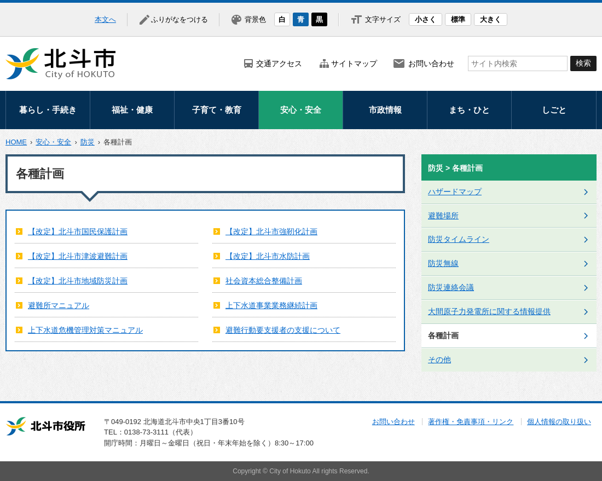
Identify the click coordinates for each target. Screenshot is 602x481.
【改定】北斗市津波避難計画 (78, 256)
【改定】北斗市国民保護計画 (78, 231)
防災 (87, 142)
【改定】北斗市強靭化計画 (271, 231)
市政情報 (385, 109)
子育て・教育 (216, 109)
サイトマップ (354, 63)
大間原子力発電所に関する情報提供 (489, 311)
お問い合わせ (431, 63)
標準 (458, 19)
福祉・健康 (132, 109)
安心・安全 (300, 109)
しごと (554, 109)
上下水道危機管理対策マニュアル (85, 330)
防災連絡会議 (451, 287)
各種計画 (443, 335)
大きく (490, 19)
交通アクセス (279, 63)
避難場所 (443, 215)
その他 (439, 359)
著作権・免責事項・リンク (470, 422)
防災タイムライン (458, 239)
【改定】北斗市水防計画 (267, 256)
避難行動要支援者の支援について (282, 330)
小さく (425, 19)
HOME (16, 142)
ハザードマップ (455, 191)
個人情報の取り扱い (559, 422)
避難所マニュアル (58, 305)
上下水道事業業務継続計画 (271, 305)
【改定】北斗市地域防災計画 (78, 280)
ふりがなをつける (179, 19)
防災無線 (443, 263)
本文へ (105, 19)
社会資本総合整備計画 (263, 280)
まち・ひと (469, 109)
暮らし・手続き (48, 109)
